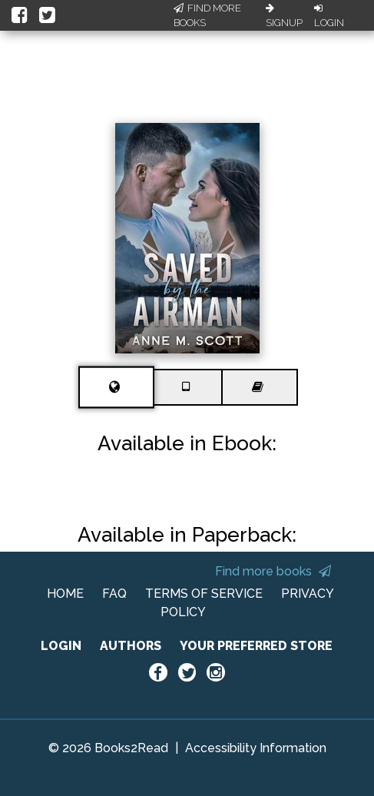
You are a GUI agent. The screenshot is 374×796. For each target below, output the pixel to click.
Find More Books (207, 15)
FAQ (114, 593)
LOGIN (61, 645)
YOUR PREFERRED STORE (256, 645)
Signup (284, 16)
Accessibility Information (255, 748)
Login (329, 16)
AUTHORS (130, 645)
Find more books (273, 571)
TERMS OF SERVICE (204, 593)
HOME (65, 593)
